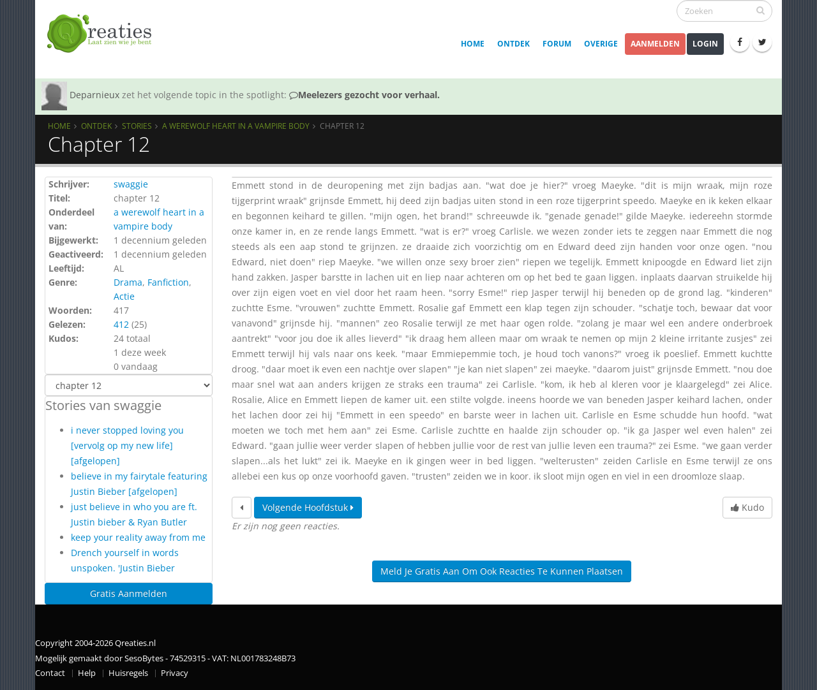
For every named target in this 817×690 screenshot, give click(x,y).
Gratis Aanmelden (128, 593)
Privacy (174, 673)
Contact (50, 673)
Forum (557, 43)
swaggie (131, 184)
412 (121, 324)
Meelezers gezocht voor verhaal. (364, 95)
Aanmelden (655, 43)
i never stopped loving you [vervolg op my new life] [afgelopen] (127, 445)
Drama (128, 282)
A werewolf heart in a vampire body (236, 126)
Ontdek (513, 43)
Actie (124, 296)
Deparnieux (94, 95)
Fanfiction (168, 282)
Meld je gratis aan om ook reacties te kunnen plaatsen (501, 571)
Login (705, 43)
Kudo (747, 507)
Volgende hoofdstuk (308, 507)
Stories (137, 126)
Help (87, 673)
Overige (601, 43)
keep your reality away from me (138, 537)
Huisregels (128, 673)
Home (472, 43)
